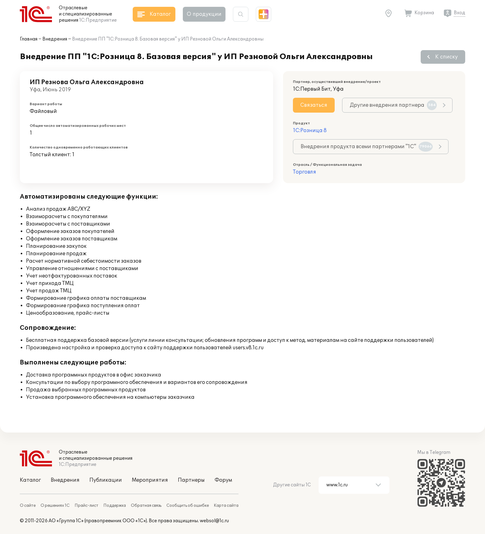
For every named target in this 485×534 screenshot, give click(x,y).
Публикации (105, 480)
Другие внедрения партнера (393, 105)
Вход (459, 12)
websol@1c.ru (214, 520)
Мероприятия (150, 480)
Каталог (30, 480)
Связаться (313, 105)
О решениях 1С (55, 505)
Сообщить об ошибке (187, 505)
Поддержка (114, 505)
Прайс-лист (86, 505)
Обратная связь (146, 505)
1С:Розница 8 (310, 130)
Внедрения (54, 39)
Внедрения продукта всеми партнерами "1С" (367, 147)
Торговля (304, 172)
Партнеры (191, 480)
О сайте (28, 505)
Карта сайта (226, 505)
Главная (28, 39)
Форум (223, 480)
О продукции (204, 14)
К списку (446, 57)
